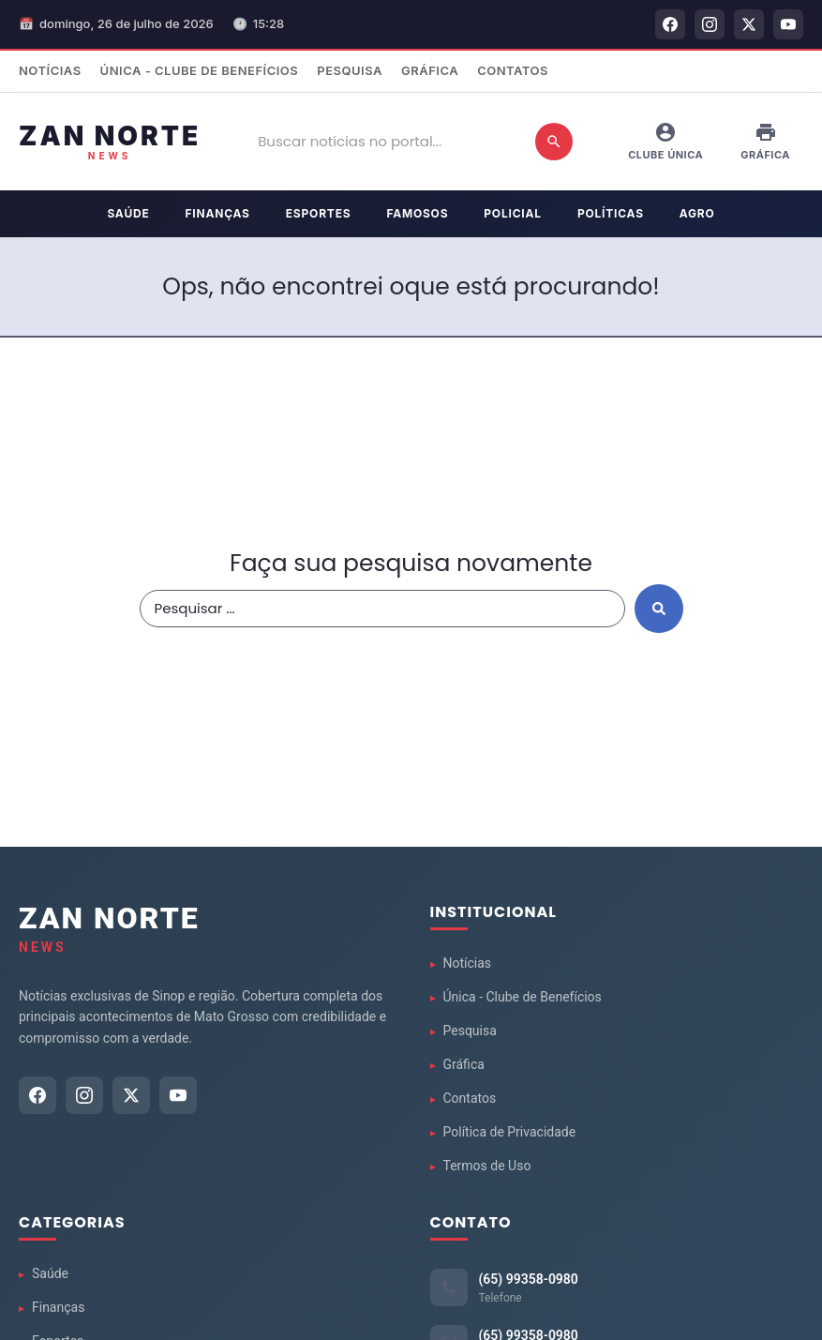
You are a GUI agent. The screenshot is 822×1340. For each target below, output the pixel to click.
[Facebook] (670, 24)
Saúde (128, 213)
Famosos (417, 213)
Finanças (218, 213)
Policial (513, 213)
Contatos (512, 70)
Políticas (610, 213)
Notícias (50, 70)
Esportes (318, 213)
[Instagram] (710, 24)
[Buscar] (554, 141)
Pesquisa (349, 70)
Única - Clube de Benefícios (199, 70)
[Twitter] (749, 24)
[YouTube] (788, 24)
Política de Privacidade (509, 1131)
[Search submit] (659, 608)
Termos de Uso (487, 1165)
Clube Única (665, 141)
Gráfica (429, 70)
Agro (697, 213)
